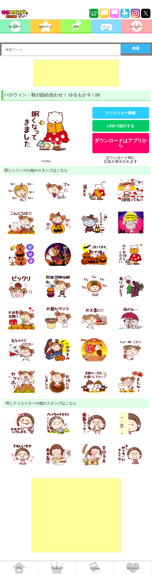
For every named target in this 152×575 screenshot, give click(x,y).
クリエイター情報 (120, 113)
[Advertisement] (76, 73)
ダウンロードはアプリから (120, 143)
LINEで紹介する (120, 126)
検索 (135, 48)
